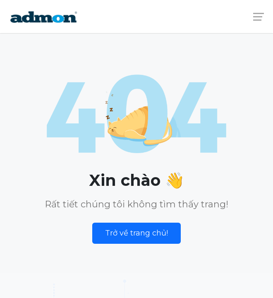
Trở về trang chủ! (136, 233)
